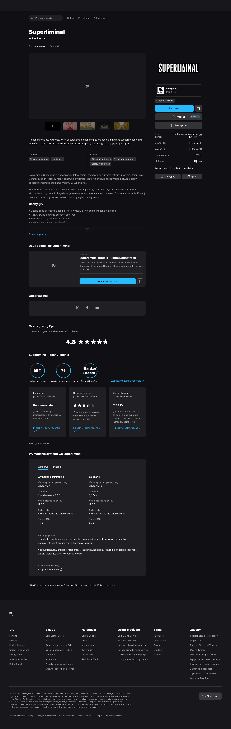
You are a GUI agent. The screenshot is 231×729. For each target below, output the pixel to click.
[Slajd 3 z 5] (87, 126)
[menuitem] (70, 18)
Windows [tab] (43, 466)
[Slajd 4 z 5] (104, 126)
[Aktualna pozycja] (52, 126)
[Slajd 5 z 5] (121, 126)
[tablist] (87, 467)
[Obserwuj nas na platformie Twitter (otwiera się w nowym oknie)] (77, 308)
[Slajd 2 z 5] (70, 126)
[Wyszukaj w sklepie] (32, 18)
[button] (87, 234)
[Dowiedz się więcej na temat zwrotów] (200, 135)
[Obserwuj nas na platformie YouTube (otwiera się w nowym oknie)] (97, 308)
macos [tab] (57, 466)
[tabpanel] (87, 499)
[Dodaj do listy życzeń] (178, 125)
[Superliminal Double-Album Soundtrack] (53, 265)
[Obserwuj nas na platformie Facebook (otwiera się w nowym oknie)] (87, 308)
